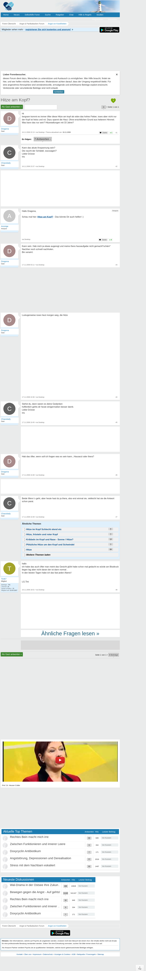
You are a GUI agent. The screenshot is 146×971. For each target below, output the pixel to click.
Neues (16, 15)
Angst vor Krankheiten (57, 926)
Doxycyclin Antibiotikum (25, 851)
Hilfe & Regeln (85, 15)
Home (6, 15)
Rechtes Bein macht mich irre (29, 837)
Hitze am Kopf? (15, 99)
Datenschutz (48, 954)
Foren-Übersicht (9, 926)
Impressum (37, 954)
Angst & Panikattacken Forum (31, 926)
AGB (73, 954)
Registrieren (97, 19)
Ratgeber (60, 15)
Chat (71, 15)
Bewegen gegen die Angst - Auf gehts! (35, 892)
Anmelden (112, 19)
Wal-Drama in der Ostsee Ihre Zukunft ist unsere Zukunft (47, 885)
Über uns (27, 954)
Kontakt (20, 954)
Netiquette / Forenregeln (86, 954)
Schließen (58, 92)
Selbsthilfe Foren (32, 15)
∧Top (139, 968)
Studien (100, 15)
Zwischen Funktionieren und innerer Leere (37, 844)
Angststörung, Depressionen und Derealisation (40, 858)
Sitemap (100, 954)
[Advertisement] (70, 611)
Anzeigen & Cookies (62, 954)
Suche (48, 15)
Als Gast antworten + (12, 107)
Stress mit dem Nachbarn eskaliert (32, 865)
